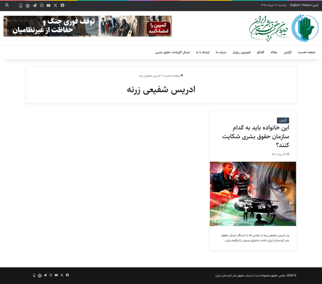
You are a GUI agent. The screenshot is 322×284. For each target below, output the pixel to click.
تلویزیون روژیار (242, 52)
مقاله (274, 52)
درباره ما (221, 52)
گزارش (287, 52)
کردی (316, 5)
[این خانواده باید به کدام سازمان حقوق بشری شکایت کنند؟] (253, 194)
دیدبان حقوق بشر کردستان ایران (234, 275)
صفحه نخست (306, 52)
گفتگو (260, 52)
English (295, 5)
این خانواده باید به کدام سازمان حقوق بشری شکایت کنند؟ (255, 136)
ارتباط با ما (202, 52)
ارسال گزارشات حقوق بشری (172, 52)
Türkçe (306, 5)
